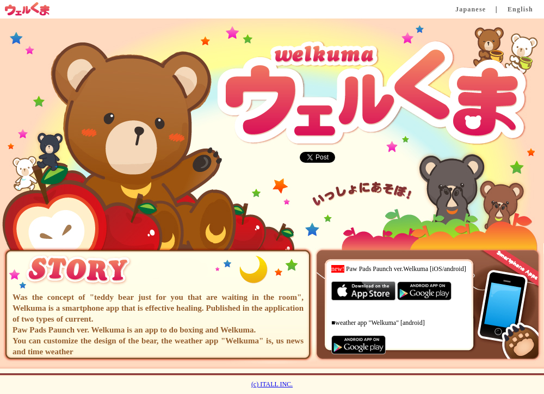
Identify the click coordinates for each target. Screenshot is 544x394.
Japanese (470, 9)
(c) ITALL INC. (272, 384)
